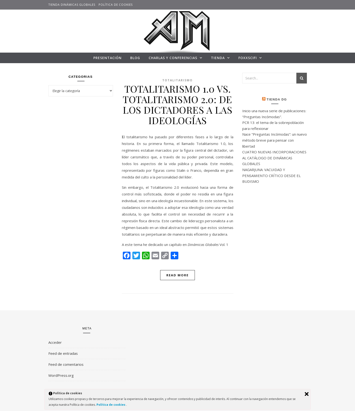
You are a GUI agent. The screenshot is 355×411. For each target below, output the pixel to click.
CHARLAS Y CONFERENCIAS (173, 58)
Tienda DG (277, 99)
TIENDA (218, 58)
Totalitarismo (177, 80)
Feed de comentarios (66, 364)
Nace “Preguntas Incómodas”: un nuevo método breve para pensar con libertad (274, 140)
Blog (135, 58)
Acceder (55, 342)
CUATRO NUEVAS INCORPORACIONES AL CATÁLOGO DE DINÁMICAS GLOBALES (274, 158)
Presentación (107, 58)
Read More (177, 275)
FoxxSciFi (247, 58)
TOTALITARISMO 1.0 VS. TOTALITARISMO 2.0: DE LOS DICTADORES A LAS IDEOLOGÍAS (177, 104)
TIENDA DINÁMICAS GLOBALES (71, 5)
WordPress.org (61, 375)
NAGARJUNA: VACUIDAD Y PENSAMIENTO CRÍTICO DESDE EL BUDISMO (271, 175)
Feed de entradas (63, 353)
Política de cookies (116, 5)
